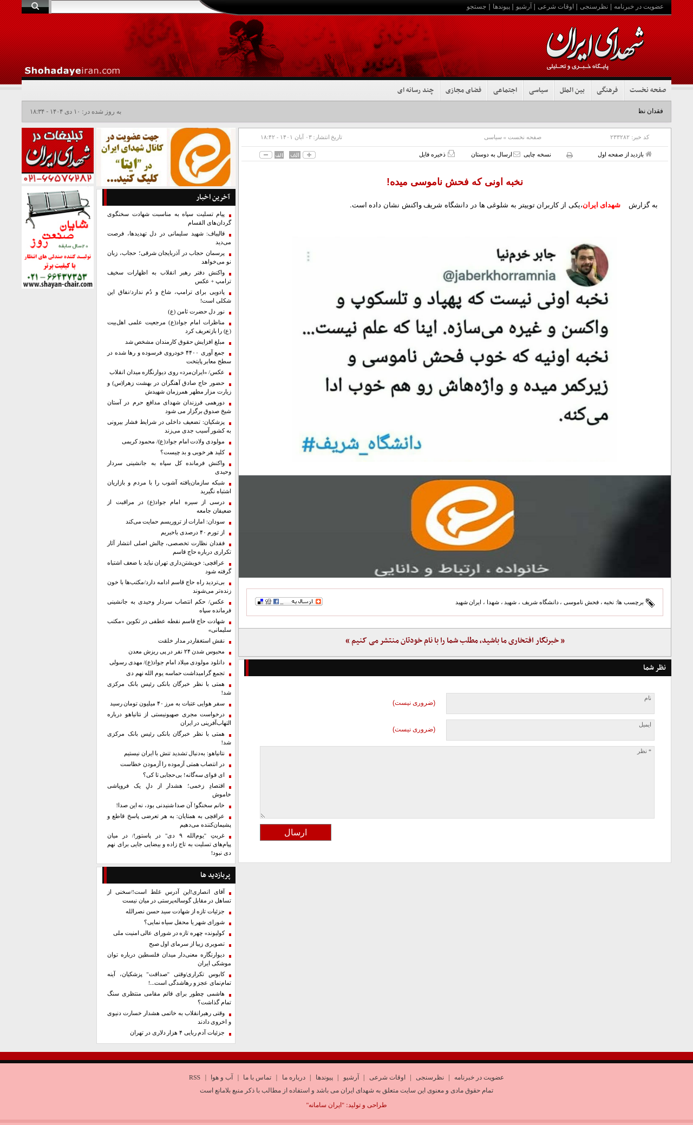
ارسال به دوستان (495, 154)
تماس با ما (257, 1077)
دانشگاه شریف (540, 602)
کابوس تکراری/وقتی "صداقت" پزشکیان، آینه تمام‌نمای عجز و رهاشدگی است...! (169, 978)
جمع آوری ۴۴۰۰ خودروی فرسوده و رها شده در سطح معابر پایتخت (169, 357)
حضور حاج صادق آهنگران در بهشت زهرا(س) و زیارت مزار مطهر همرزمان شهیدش (169, 387)
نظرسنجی (594, 6)
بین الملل (572, 90)
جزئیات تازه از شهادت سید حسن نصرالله (175, 911)
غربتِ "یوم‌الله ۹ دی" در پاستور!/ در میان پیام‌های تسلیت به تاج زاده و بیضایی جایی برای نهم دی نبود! (169, 844)
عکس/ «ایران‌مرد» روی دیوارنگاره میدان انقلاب (167, 372)
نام (647, 698)
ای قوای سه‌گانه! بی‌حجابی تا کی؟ (184, 775)
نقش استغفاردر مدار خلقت (191, 641)
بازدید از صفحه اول (625, 154)
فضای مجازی (463, 90)
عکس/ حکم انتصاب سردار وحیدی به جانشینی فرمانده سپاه (169, 606)
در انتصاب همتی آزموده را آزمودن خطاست (172, 764)
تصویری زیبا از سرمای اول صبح (187, 944)
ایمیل (645, 725)
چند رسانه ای (415, 90)
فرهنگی (607, 90)
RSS (194, 1077)
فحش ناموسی (581, 602)
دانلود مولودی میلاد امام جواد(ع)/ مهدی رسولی (167, 662)
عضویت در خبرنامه (639, 6)
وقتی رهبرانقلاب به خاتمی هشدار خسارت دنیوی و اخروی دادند (169, 1017)
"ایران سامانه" (325, 1105)
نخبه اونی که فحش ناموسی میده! (455, 181)
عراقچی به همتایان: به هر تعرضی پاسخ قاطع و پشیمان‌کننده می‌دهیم (169, 820)
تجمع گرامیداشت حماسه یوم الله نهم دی (175, 673)
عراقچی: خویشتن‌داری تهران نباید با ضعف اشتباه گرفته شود (169, 567)
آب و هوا (222, 1077)
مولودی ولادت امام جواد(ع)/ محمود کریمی (173, 441)
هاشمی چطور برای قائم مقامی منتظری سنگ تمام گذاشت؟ (169, 998)
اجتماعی (505, 90)
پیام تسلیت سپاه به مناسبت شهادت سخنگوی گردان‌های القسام (169, 218)
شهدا (493, 602)
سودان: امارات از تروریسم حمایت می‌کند (175, 522)
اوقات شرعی (556, 6)
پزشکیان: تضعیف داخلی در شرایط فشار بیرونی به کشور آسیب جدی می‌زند (169, 426)
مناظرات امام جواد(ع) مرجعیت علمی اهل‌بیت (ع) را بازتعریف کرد (169, 326)
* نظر (644, 751)
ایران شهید (468, 602)
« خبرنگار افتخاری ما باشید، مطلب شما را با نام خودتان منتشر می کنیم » (455, 640)
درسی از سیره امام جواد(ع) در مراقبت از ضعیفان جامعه (169, 506)
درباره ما (293, 1077)
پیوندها (501, 6)
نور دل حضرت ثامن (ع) (196, 312)
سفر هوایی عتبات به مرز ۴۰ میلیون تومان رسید (167, 704)
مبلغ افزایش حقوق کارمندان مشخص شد (175, 342)
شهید (510, 602)
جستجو (476, 6)
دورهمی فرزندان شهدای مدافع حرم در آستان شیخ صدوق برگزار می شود (169, 407)
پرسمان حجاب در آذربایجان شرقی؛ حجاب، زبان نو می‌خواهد (169, 257)
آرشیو (524, 6)
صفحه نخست (648, 90)
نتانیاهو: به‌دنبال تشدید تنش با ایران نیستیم (174, 753)
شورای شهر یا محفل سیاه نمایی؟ (184, 922)
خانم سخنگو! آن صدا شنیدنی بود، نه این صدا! (170, 805)
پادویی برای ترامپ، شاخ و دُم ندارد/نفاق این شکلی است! (169, 296)
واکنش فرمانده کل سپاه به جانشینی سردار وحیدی (169, 467)
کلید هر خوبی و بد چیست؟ (192, 452)
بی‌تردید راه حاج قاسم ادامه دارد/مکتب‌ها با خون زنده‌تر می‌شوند (169, 586)
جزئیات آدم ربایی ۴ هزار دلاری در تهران (177, 1033)
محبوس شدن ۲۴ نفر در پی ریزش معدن (176, 652)
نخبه (609, 602)
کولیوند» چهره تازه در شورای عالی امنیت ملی (169, 933)
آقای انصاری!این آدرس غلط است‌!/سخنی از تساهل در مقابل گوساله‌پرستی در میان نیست (169, 896)
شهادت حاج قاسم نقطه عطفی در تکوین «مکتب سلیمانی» (169, 625)
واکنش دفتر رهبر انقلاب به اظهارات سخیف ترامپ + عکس (169, 277)
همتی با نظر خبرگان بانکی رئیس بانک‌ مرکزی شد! (169, 688)
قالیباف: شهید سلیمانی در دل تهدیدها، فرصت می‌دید (169, 238)
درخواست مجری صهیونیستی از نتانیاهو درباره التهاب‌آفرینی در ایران (169, 718)
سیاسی (538, 90)
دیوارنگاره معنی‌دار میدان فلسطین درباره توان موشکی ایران (169, 959)
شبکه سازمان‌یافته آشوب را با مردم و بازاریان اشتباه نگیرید (169, 487)
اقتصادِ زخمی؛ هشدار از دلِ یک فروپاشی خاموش (169, 790)
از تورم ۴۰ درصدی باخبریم (193, 532)
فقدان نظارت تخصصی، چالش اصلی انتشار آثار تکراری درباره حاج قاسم (169, 547)
